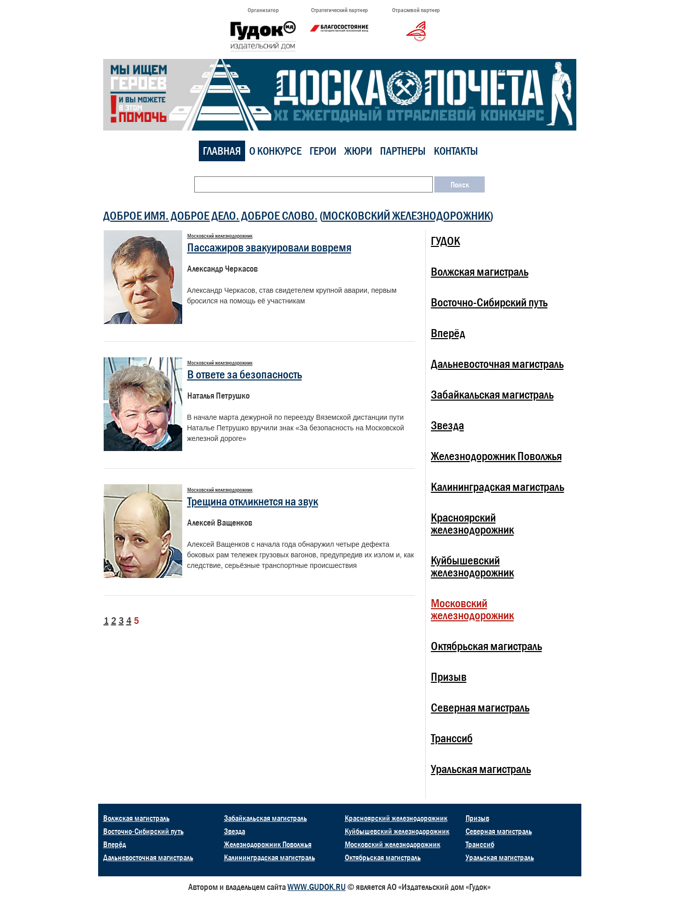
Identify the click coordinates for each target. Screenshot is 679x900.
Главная (222, 151)
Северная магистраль (480, 707)
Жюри (358, 151)
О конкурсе (275, 151)
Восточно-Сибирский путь (489, 302)
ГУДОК (445, 240)
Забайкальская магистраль (492, 394)
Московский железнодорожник (406, 215)
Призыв (449, 676)
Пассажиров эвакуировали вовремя (269, 247)
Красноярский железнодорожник (472, 523)
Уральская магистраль (481, 769)
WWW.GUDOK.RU (316, 887)
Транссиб (452, 738)
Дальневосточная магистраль (497, 363)
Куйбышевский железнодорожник (472, 566)
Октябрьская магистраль (486, 646)
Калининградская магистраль (497, 486)
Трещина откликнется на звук (252, 501)
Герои (323, 151)
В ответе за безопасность (244, 374)
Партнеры (403, 151)
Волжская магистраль (480, 271)
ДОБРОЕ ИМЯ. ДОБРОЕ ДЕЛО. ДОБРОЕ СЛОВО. (210, 215)
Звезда (447, 425)
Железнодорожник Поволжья (496, 456)
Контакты (456, 151)
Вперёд (448, 333)
